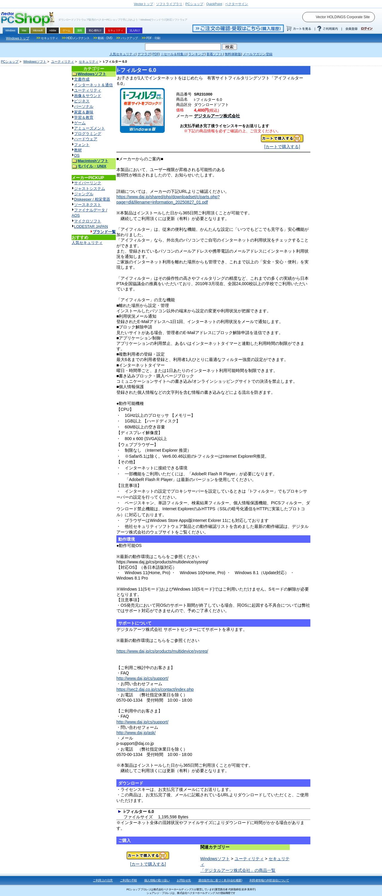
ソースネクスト (87, 204)
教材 (78, 150)
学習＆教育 (83, 117)
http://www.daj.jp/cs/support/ (142, 678)
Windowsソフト (35, 61)
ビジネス (82, 101)
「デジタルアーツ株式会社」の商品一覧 (237, 870)
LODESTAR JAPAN (91, 226)
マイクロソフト (87, 221)
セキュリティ (88, 61)
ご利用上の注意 (103, 880)
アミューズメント (89, 128)
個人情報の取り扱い (157, 880)
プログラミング (87, 133)
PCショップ (10, 61)
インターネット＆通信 (93, 85)
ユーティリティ (62, 61)
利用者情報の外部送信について (269, 880)
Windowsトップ (17, 38)
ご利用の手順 (128, 880)
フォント (82, 144)
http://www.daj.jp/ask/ (136, 732)
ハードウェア (85, 139)
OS (77, 155)
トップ (143, 4)
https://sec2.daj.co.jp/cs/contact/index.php (155, 689)
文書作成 (82, 79)
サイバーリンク (87, 183)
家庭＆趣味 (83, 112)
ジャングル (83, 194)
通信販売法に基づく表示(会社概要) (220, 880)
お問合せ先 (184, 880)
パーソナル (83, 106)
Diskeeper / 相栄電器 (92, 199)
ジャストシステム (89, 188)
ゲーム (80, 123)
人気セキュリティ (87, 242)
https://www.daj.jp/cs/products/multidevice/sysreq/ (162, 651)
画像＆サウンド (87, 95)
